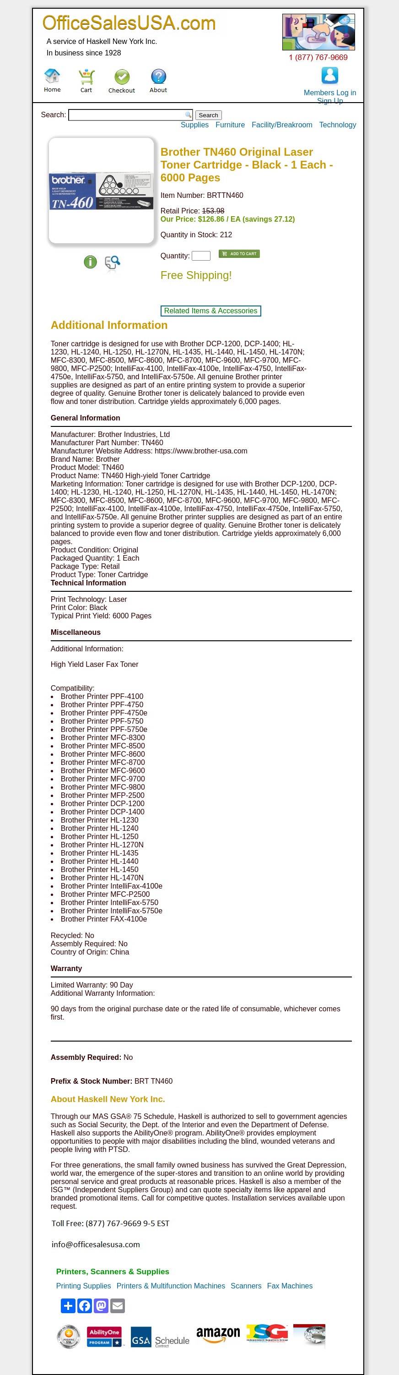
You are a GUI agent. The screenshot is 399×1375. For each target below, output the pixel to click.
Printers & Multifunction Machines (171, 1286)
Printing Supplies (83, 1286)
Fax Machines (290, 1286)
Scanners (246, 1286)
